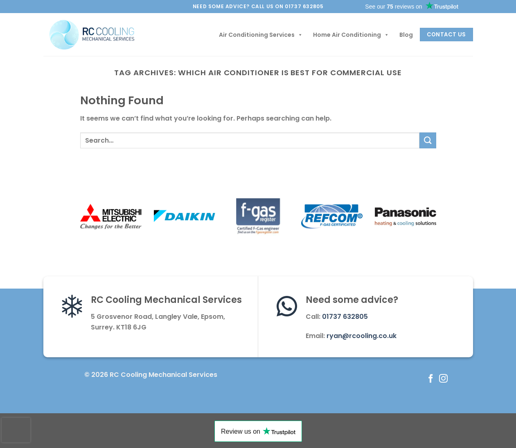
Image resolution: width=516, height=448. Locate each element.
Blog (406, 35)
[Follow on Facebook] (430, 379)
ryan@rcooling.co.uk (362, 335)
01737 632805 (345, 316)
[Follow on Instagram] (443, 379)
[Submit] (427, 140)
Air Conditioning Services (261, 34)
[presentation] (16, 430)
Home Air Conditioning (351, 34)
